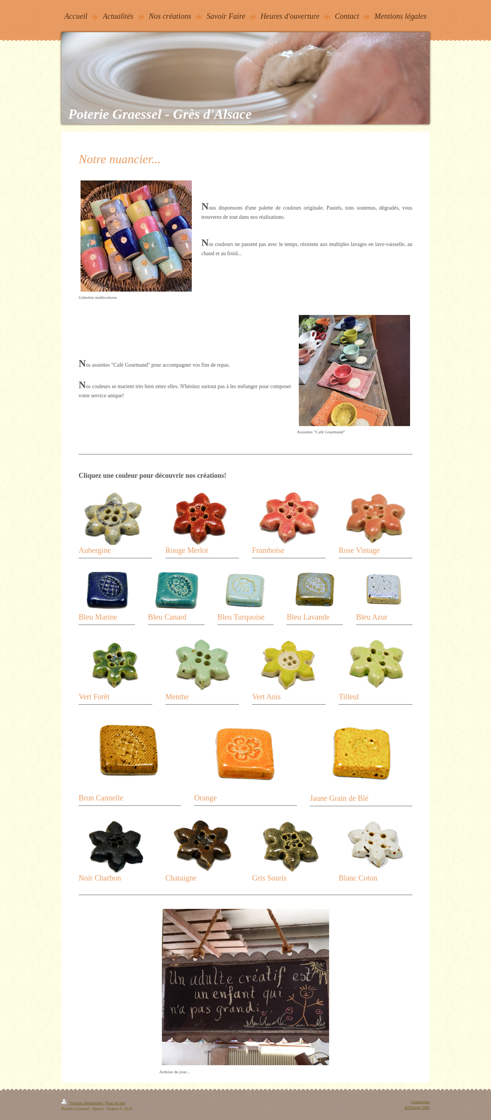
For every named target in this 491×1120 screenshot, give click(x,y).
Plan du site (115, 1102)
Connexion (420, 1101)
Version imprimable (82, 1102)
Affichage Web (417, 1107)
